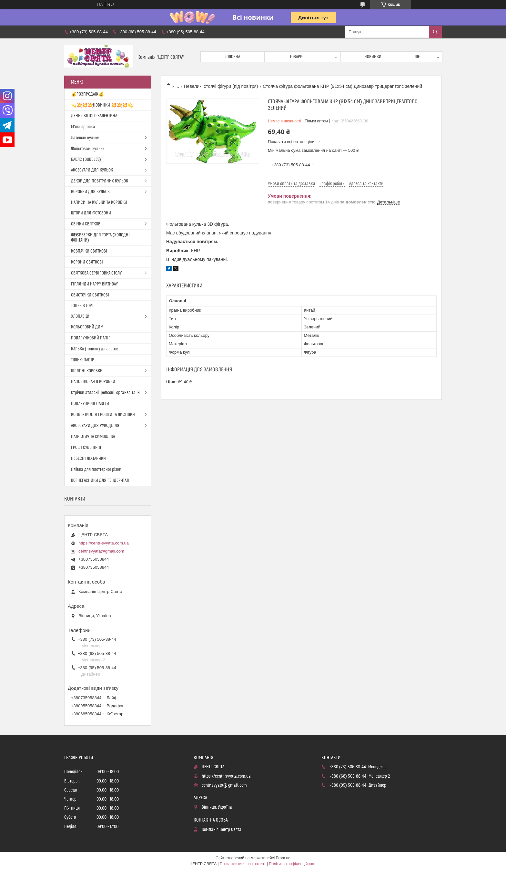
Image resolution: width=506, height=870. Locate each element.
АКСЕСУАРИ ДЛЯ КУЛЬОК (92, 170)
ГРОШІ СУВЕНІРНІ (86, 447)
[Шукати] (435, 32)
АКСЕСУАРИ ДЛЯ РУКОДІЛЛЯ (95, 425)
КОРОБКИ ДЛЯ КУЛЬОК (90, 191)
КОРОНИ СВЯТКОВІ (87, 262)
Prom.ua (283, 858)
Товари (296, 56)
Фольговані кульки (88, 148)
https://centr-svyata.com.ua (103, 543)
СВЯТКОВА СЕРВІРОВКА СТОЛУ (96, 273)
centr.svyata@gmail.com (101, 551)
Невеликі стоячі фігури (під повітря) (221, 86)
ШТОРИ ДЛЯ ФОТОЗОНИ (91, 213)
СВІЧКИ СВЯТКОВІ (86, 224)
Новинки (372, 56)
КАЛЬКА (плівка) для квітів (94, 349)
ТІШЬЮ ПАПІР (82, 360)
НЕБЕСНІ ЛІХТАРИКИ (88, 458)
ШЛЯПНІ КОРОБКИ (87, 371)
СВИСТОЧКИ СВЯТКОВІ (90, 295)
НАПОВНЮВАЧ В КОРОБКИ (93, 381)
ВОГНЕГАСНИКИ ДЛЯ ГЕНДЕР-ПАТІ (100, 480)
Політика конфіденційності (293, 864)
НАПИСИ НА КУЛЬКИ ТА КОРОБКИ (99, 202)
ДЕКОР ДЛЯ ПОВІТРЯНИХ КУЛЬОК (99, 181)
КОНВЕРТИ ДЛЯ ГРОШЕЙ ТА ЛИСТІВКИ (103, 414)
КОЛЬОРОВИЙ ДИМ (87, 327)
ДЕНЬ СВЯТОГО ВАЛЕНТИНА (94, 116)
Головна (232, 56)
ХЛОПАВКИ (80, 316)
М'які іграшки (83, 126)
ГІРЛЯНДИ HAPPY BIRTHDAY (94, 284)
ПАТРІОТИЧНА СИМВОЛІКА (93, 436)
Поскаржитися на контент (243, 864)
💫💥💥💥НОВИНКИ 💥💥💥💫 (102, 105)
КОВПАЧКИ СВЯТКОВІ (89, 251)
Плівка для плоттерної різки (96, 469)
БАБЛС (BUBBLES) (86, 159)
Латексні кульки (85, 137)
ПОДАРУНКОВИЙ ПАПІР (91, 338)
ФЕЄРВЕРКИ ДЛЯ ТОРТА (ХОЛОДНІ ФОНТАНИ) (100, 238)
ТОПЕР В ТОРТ (82, 305)
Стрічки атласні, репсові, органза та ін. (106, 392)
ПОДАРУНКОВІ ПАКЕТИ (90, 403)
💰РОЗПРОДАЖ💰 (87, 94)
